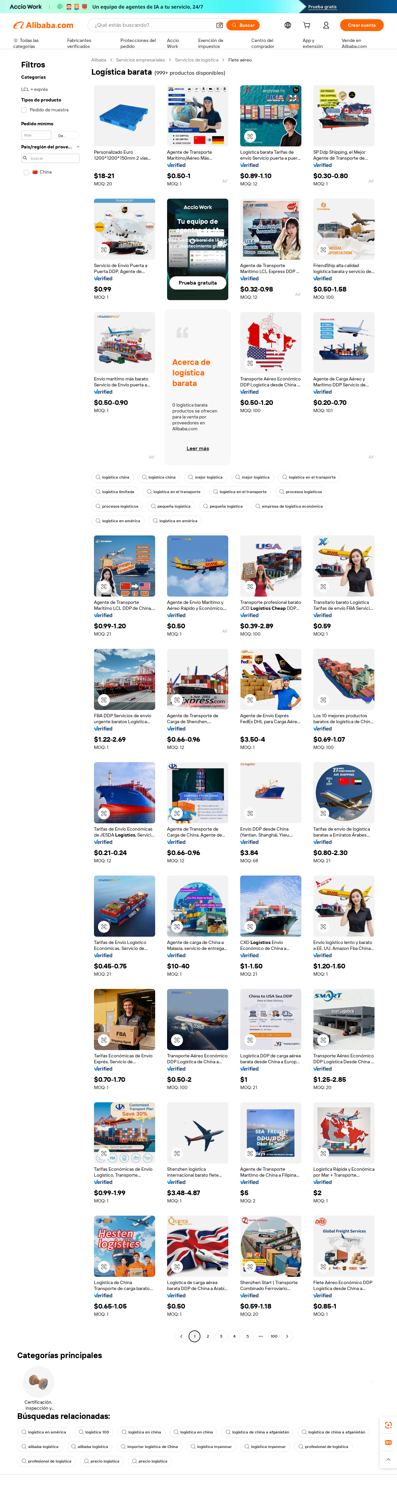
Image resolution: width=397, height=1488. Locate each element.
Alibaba (98, 59)
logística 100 (94, 1432)
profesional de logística (323, 1446)
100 (274, 1336)
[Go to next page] (287, 1336)
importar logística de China (149, 1446)
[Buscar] (243, 25)
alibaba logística (40, 1446)
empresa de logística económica (289, 506)
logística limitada (115, 491)
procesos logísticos (300, 491)
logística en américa (118, 521)
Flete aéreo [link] (240, 59)
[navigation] (50, 699)
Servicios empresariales (140, 59)
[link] (388, 1425)
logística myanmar (211, 1446)
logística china (112, 477)
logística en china (141, 1432)
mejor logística (205, 477)
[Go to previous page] (181, 1336)
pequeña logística (171, 506)
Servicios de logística (196, 59)
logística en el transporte (309, 477)
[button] (220, 25)
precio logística (101, 1461)
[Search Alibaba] (152, 25)
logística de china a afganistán (257, 1432)
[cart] (308, 26)
